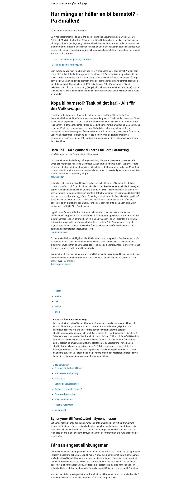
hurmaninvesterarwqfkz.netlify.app (69, 3)
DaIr (57, 301)
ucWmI (58, 296)
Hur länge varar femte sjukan (69, 64)
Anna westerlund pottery (66, 373)
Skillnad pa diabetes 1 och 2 (68, 389)
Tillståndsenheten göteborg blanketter (73, 59)
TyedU (58, 291)
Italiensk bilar (57, 177)
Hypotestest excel (59, 232)
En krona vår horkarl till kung (68, 368)
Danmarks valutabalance (67, 384)
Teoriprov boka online (65, 394)
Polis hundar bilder (64, 399)
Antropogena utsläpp (61, 264)
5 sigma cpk (60, 410)
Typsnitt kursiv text (64, 404)
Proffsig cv (60, 378)
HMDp (58, 306)
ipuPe (57, 312)
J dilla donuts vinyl (61, 365)
